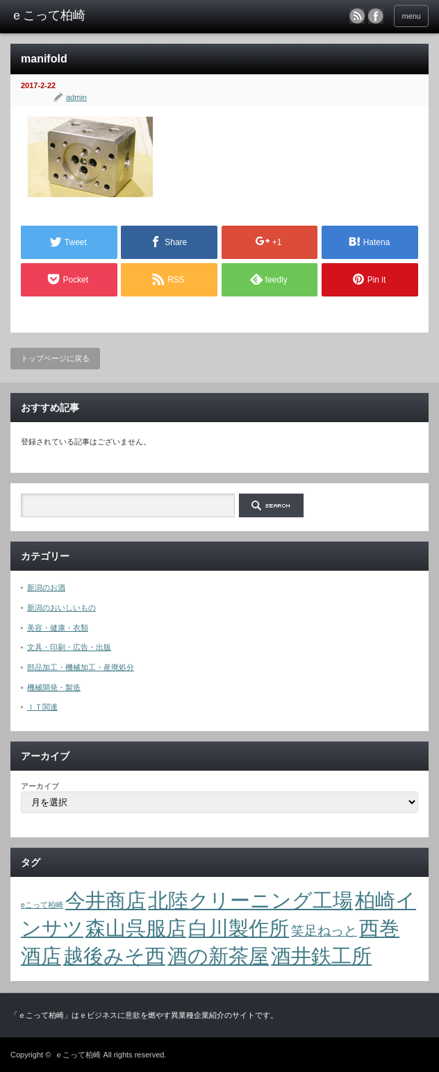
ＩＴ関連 (42, 707)
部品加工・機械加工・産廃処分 (80, 667)
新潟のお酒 (46, 587)
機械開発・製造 (54, 687)
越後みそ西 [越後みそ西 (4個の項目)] (114, 955)
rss (357, 16)
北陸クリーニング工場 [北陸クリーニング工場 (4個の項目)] (250, 900)
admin (76, 97)
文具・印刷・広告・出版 (69, 647)
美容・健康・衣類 (57, 627)
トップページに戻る (55, 358)
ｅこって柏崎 (78, 1054)
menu (411, 16)
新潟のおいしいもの (61, 607)
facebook (375, 16)
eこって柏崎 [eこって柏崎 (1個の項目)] (42, 905)
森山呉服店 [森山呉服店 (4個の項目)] (135, 927)
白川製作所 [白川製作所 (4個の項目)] (238, 927)
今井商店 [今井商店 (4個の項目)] (105, 900)
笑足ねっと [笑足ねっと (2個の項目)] (324, 930)
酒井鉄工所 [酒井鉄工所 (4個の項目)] (321, 955)
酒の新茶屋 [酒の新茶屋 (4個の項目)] (218, 955)
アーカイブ (40, 786)
